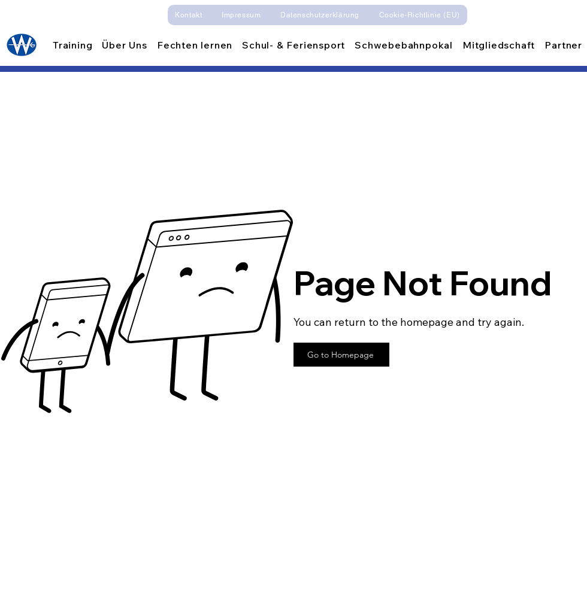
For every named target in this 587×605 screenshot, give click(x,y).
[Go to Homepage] (341, 355)
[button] (124, 45)
